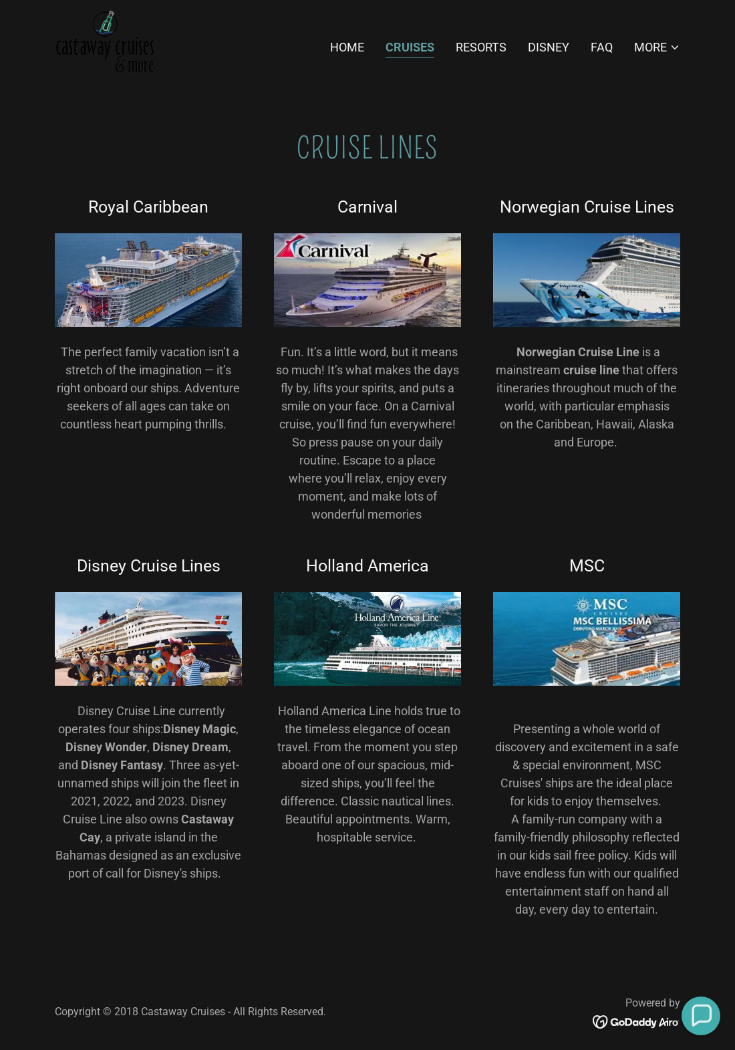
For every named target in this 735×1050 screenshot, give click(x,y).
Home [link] (347, 47)
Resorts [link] (481, 47)
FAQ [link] (602, 47)
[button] (657, 47)
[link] (105, 44)
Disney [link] (548, 47)
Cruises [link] (410, 47)
